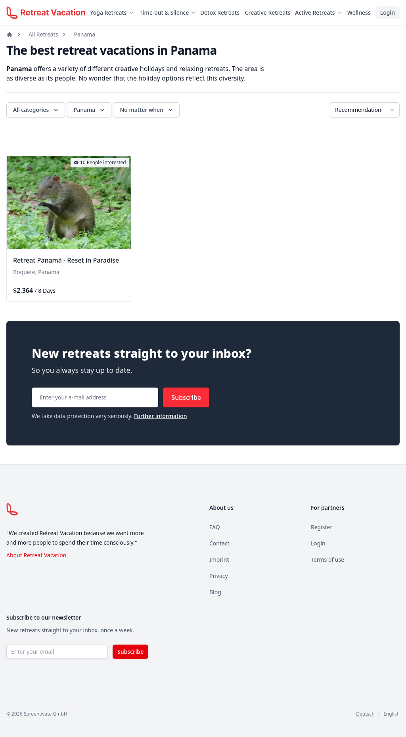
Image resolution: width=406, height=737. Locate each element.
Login (387, 12)
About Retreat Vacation (36, 555)
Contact (219, 543)
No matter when (147, 110)
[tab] (46, 244)
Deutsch (365, 713)
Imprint (219, 559)
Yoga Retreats (108, 12)
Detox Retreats (219, 12)
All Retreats (43, 34)
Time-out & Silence (164, 12)
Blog (215, 592)
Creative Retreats (268, 12)
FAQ (214, 527)
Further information (160, 416)
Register (321, 527)
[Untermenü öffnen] (134, 13)
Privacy (218, 576)
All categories (36, 110)
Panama (84, 34)
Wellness (359, 12)
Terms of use (327, 559)
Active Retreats (315, 12)
